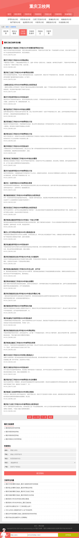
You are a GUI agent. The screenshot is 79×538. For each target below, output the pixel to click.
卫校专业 (28, 14)
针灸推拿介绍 (64, 22)
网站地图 (41, 526)
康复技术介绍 (51, 22)
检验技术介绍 (66, 19)
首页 (9, 14)
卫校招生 (38, 14)
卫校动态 (40, 32)
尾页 (50, 417)
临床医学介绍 (28, 22)
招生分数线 (14, 32)
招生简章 (17, 14)
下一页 (43, 417)
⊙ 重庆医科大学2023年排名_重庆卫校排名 (17, 502)
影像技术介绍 (54, 19)
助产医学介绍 (15, 22)
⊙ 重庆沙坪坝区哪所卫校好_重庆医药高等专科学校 (20, 514)
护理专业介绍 (13, 19)
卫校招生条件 (31, 32)
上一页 (36, 417)
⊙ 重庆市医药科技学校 (11, 431)
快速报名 (68, 14)
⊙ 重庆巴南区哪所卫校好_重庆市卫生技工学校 (19, 491)
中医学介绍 (39, 22)
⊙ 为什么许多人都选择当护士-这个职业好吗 (18, 510)
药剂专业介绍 (25, 19)
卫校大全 (48, 14)
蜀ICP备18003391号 (66, 528)
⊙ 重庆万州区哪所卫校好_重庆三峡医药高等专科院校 (21, 484)
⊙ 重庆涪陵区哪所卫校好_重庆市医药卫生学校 (19, 495)
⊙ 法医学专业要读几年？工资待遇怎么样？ (18, 506)
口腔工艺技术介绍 (39, 19)
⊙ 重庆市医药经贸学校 (11, 435)
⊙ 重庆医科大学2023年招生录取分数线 (16, 499)
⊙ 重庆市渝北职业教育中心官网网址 (15, 517)
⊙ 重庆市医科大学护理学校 (12, 439)
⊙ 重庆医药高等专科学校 (12, 428)
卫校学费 (48, 32)
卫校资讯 (58, 14)
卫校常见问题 (22, 32)
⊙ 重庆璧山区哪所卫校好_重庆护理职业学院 (18, 488)
